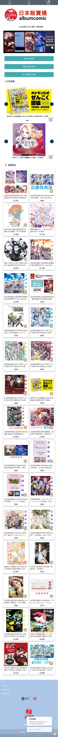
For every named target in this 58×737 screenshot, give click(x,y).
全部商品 (4, 685)
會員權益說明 (5, 693)
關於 (3, 681)
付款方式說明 (5, 689)
